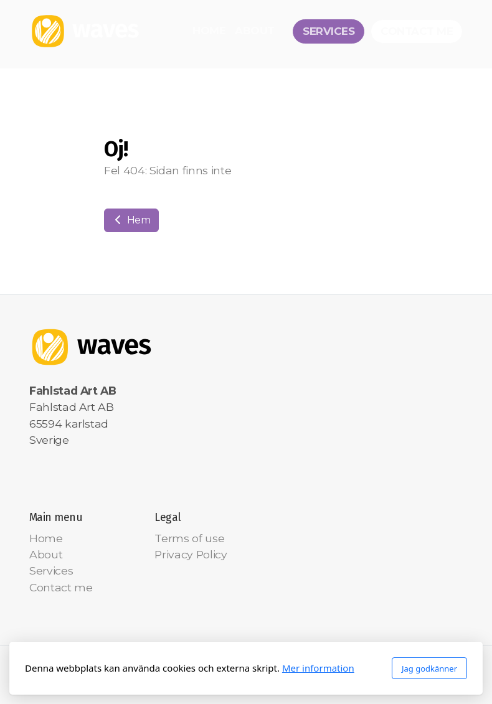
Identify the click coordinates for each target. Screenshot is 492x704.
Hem (131, 220)
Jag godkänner (429, 668)
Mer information (318, 668)
